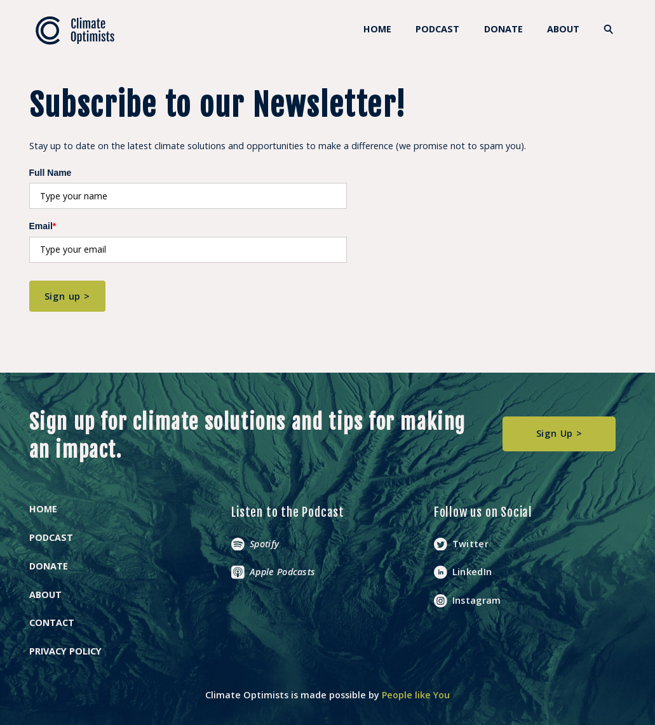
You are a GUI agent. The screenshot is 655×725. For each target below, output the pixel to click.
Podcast (437, 29)
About (563, 29)
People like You (416, 695)
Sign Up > (559, 433)
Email (43, 226)
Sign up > (67, 296)
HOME (377, 29)
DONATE (503, 29)
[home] (75, 30)
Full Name (50, 173)
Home (43, 509)
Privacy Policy (65, 651)
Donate (48, 566)
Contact (51, 622)
